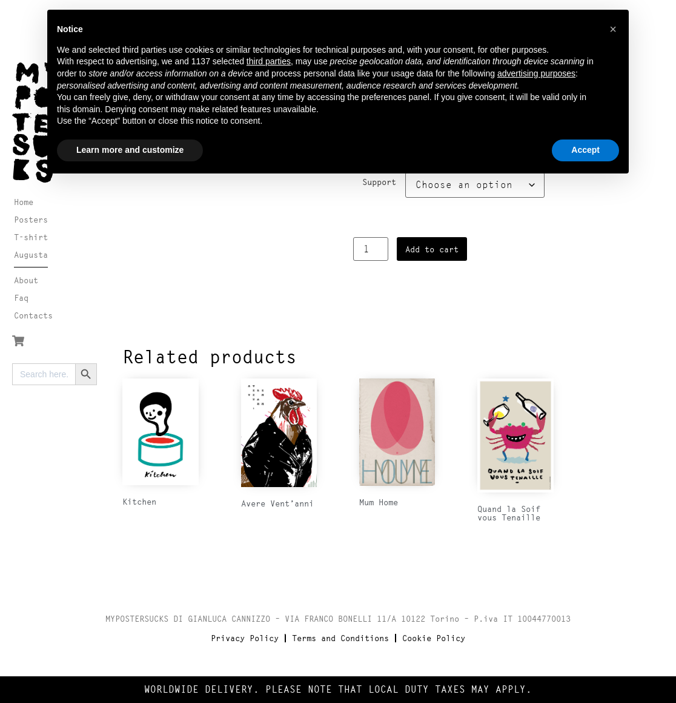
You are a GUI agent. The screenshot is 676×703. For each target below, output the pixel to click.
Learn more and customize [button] (130, 150)
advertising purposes (536, 73)
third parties (269, 61)
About (26, 280)
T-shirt (31, 237)
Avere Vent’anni (277, 503)
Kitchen (139, 501)
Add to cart (432, 249)
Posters (31, 219)
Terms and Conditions (340, 638)
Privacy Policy (245, 638)
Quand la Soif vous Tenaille (508, 513)
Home (23, 202)
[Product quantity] (370, 249)
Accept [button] (585, 150)
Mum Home (378, 502)
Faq (21, 297)
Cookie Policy (433, 638)
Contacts (33, 315)
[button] (613, 29)
